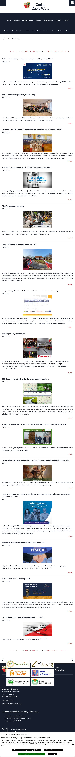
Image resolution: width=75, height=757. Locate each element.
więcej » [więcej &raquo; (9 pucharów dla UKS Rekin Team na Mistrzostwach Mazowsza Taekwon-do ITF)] (70, 161)
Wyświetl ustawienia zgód (53, 750)
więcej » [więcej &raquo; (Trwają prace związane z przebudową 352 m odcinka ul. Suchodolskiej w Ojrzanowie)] (70, 454)
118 (48, 51)
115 (37, 51)
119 (52, 51)
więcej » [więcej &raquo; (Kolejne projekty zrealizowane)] (70, 372)
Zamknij (52, 754)
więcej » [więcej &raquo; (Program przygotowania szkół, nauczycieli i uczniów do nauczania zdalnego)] (70, 327)
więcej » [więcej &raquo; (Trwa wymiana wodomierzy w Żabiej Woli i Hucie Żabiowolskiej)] (70, 200)
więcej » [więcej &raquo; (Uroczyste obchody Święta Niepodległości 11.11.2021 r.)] (70, 643)
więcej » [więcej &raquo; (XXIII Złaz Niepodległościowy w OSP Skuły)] (70, 123)
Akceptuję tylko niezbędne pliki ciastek (31, 754)
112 (26, 51)
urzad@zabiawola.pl (11, 696)
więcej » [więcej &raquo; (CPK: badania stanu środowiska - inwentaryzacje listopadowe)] (70, 418)
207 (62, 51)
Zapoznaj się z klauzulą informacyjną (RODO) (26, 750)
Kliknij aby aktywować (18, 731)
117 (45, 51)
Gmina (36, 6)
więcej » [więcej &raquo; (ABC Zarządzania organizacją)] (70, 238)
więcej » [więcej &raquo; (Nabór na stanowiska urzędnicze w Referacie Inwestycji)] (70, 572)
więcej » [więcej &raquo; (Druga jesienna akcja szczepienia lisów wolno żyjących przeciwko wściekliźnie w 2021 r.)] (70, 488)
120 (55, 51)
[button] (72, 3)
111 (23, 51)
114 (33, 51)
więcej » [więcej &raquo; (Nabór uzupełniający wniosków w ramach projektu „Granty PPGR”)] (70, 88)
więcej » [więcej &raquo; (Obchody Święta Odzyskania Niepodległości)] (70, 284)
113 (30, 51)
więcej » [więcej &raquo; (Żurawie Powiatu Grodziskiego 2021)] (70, 611)
